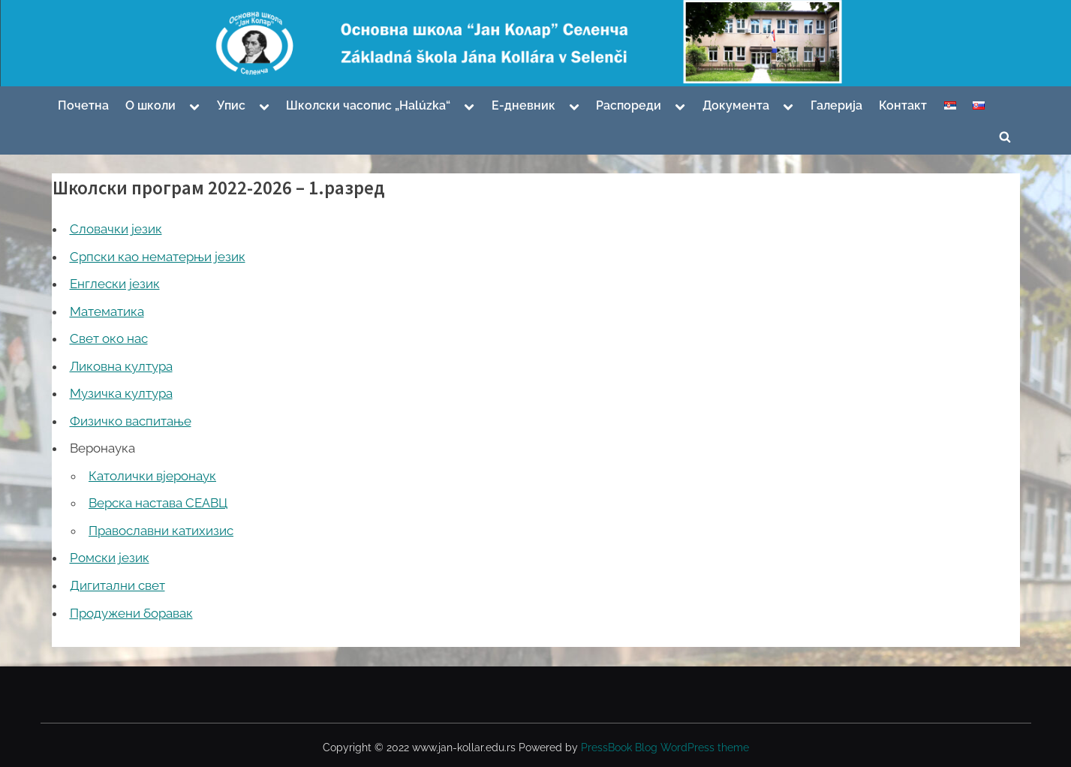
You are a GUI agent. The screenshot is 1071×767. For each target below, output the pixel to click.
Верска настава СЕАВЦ (158, 502)
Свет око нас (109, 338)
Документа (735, 105)
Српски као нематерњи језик (157, 256)
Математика (107, 311)
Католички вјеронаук (152, 475)
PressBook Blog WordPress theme (665, 747)
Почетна (83, 105)
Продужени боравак (131, 613)
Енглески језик (115, 283)
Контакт (903, 105)
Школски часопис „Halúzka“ (368, 105)
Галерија (836, 105)
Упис (231, 105)
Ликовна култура (121, 366)
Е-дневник (523, 105)
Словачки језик (116, 228)
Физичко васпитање (130, 421)
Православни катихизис (161, 530)
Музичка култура (121, 393)
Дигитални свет (117, 585)
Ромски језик (109, 557)
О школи (150, 105)
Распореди (628, 105)
